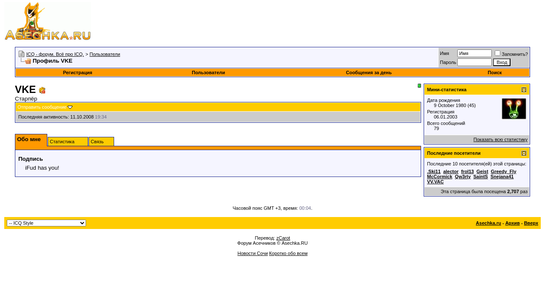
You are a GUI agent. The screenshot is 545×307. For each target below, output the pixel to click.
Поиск (495, 72)
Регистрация (77, 72)
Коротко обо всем (288, 253)
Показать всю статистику (500, 139)
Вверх (531, 223)
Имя (444, 53)
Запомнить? (511, 54)
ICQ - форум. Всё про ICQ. (55, 54)
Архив (512, 223)
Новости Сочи (253, 253)
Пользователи (104, 54)
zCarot (283, 237)
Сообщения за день (368, 72)
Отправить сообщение (41, 107)
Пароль (448, 62)
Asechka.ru (488, 223)
